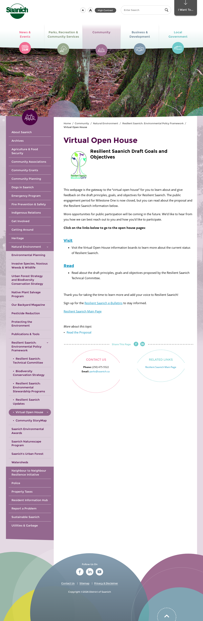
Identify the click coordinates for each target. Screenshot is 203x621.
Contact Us (68, 583)
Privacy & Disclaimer (106, 583)
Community (82, 123)
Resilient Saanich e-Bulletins (103, 303)
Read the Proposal (79, 332)
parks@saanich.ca (100, 371)
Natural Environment (105, 123)
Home (67, 123)
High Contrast (105, 10)
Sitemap (84, 583)
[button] (83, 10)
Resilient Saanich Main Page (83, 311)
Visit (68, 240)
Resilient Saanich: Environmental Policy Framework (153, 123)
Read (69, 265)
